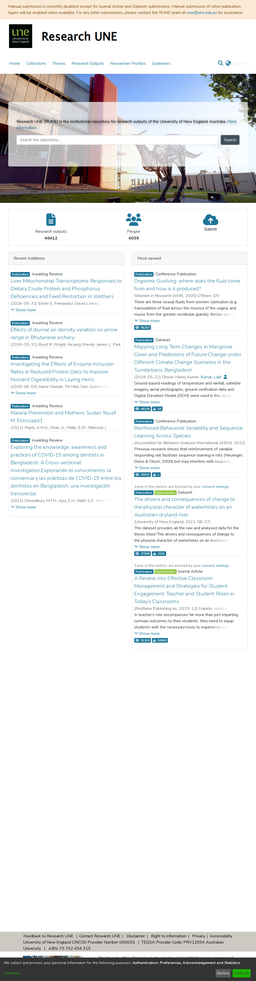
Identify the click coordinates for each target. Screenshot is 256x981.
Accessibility (221, 936)
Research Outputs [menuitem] (88, 63)
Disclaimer (135, 936)
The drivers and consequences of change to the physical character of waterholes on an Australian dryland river (184, 507)
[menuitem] (228, 63)
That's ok (241, 973)
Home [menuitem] (14, 63)
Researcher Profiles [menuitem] (128, 63)
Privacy (198, 936)
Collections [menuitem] (36, 63)
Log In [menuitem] (238, 63)
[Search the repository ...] (117, 140)
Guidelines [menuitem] (161, 63)
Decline (223, 973)
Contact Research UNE (100, 936)
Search (230, 140)
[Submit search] (221, 63)
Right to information (168, 936)
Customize (12, 973)
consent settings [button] (215, 486)
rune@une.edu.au (201, 12)
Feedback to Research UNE (48, 936)
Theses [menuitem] (58, 63)
